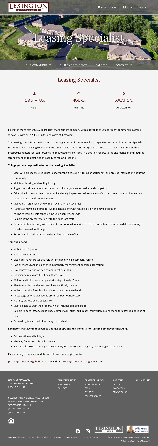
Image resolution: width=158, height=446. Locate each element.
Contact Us (123, 65)
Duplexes (62, 388)
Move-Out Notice (93, 384)
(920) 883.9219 (14, 405)
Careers (101, 65)
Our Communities (39, 65)
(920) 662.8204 (14, 412)
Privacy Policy (120, 392)
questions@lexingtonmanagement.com (28, 398)
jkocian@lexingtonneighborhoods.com (30, 361)
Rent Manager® (143, 441)
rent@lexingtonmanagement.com (25, 401)
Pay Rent (89, 392)
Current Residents (73, 65)
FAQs (87, 388)
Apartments (64, 384)
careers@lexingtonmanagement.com (82, 361)
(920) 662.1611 (14, 408)
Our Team (118, 380)
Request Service (93, 396)
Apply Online (143, 380)
